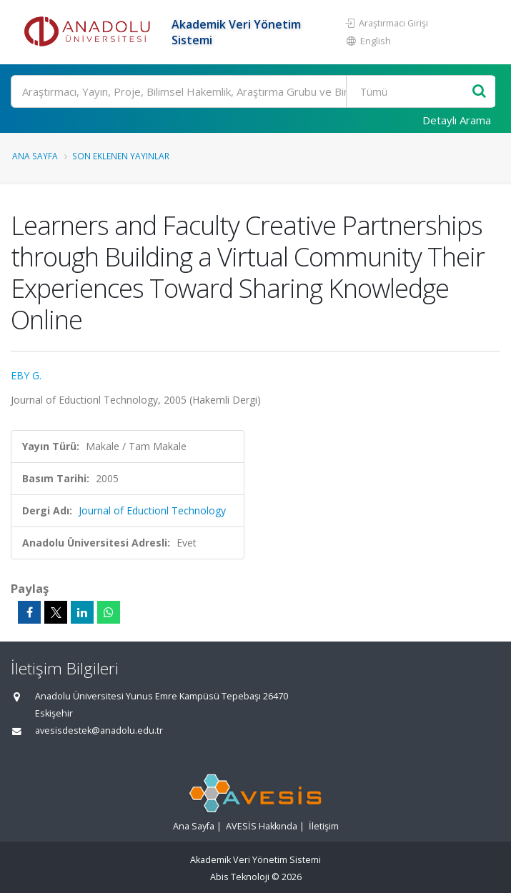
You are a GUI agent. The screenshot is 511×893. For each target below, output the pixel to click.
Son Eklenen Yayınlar (120, 155)
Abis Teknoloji (239, 877)
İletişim (324, 826)
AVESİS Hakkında (261, 826)
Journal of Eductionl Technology (152, 510)
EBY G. (26, 375)
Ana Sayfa (35, 155)
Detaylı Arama (456, 120)
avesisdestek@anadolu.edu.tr (99, 730)
